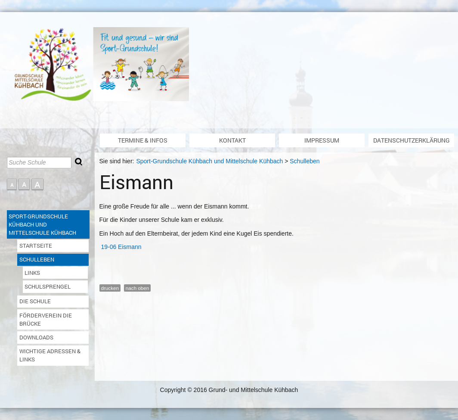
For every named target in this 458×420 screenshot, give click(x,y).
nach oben (137, 288)
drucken (110, 288)
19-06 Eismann (121, 246)
